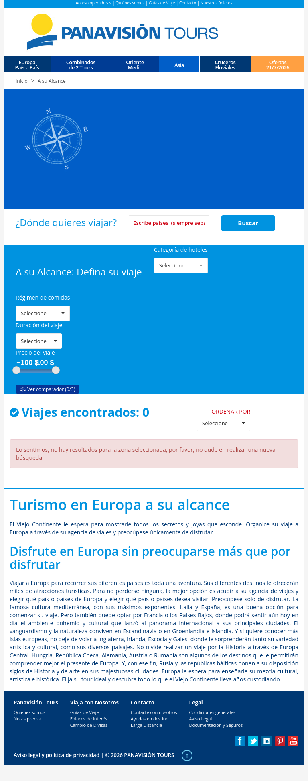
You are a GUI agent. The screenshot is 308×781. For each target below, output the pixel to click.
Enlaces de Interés (88, 719)
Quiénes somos (130, 3)
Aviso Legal (200, 719)
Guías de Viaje (162, 3)
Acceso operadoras (93, 3)
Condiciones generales (212, 712)
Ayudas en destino (149, 719)
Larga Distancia (146, 725)
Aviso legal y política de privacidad (56, 755)
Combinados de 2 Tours (80, 64)
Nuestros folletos (216, 3)
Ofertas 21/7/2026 (278, 64)
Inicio (22, 80)
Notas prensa (27, 719)
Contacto (187, 3)
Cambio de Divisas (89, 725)
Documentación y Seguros (216, 725)
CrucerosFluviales (225, 64)
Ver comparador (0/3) (47, 389)
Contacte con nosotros (154, 712)
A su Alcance (52, 80)
